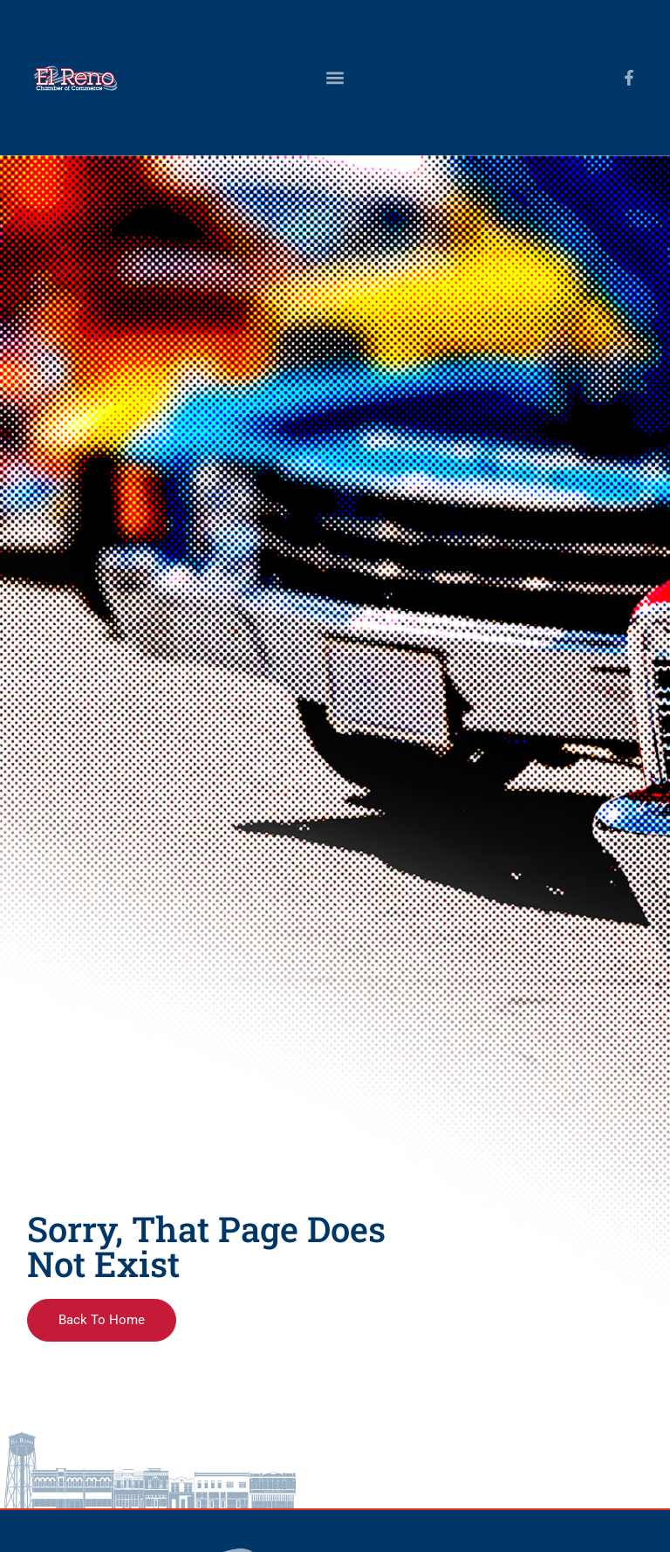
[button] (334, 77)
